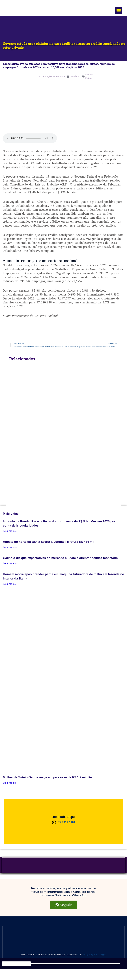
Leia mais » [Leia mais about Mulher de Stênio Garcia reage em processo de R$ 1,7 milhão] (9, 782)
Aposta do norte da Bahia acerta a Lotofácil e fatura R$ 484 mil (48, 541)
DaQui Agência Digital (95, 954)
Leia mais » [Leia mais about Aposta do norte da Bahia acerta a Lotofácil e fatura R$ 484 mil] (9, 547)
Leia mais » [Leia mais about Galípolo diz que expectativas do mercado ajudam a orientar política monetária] (9, 563)
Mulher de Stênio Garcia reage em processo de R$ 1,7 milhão (47, 777)
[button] (118, 10)
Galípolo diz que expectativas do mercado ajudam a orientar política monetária (60, 558)
